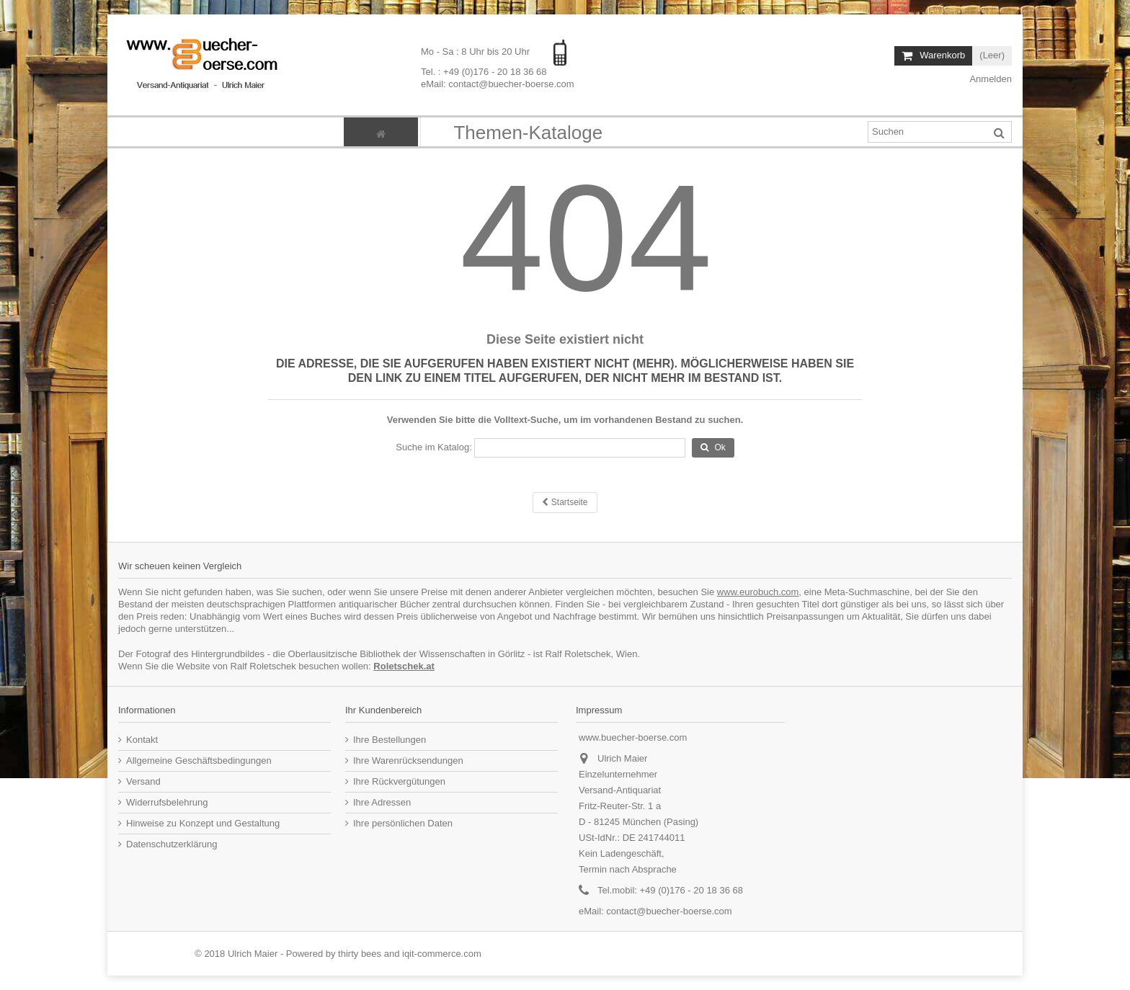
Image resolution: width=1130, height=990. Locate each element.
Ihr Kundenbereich (383, 710)
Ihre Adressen (382, 802)
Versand (143, 781)
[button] (527, 131)
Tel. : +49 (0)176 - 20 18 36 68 (484, 71)
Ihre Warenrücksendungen (408, 760)
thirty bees (359, 953)
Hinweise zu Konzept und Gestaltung (203, 823)
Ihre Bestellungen (389, 739)
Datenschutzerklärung (171, 844)
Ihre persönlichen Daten (403, 823)
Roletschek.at (404, 666)
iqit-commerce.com (441, 953)
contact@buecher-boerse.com (668, 911)
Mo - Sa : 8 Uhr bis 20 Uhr (477, 51)
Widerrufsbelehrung (167, 802)
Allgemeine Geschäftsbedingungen (199, 760)
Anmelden (990, 78)
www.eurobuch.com (757, 592)
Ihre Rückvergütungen (399, 781)
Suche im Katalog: (434, 447)
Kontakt (142, 739)
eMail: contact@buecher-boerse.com (497, 84)
